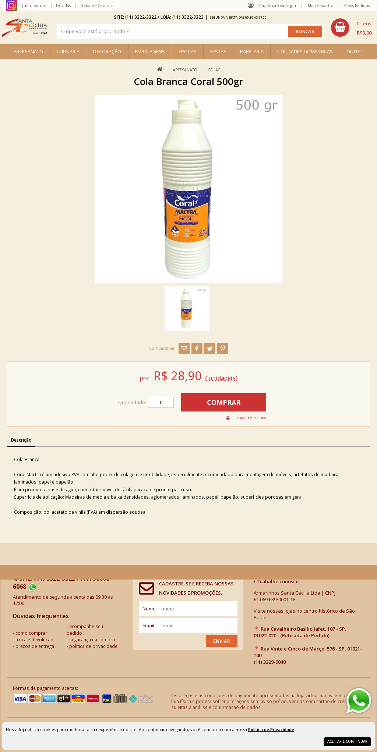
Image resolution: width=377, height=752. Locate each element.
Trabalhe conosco (276, 581)
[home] (24, 27)
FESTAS (218, 51)
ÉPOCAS (188, 51)
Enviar (221, 641)
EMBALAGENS (150, 51)
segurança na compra (92, 639)
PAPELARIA (252, 51)
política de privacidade (93, 646)
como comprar (31, 633)
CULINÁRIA (68, 51)
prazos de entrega (34, 646)
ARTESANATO (28, 51)
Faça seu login (281, 5)
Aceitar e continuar (347, 741)
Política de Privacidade (271, 729)
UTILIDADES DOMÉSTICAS (305, 51)
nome (149, 608)
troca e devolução (34, 639)
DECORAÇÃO (107, 51)
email (148, 625)
